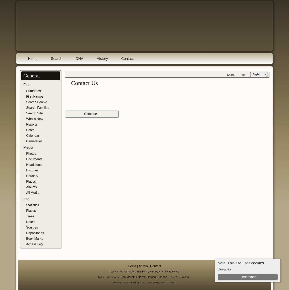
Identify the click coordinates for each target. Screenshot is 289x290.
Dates (30, 130)
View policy (225, 269)
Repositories (35, 233)
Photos (31, 153)
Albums (31, 187)
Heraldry (32, 176)
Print (243, 74)
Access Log (34, 244)
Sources (32, 227)
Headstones (34, 164)
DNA (79, 59)
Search (56, 59)
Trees (30, 216)
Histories (32, 170)
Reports (31, 124)
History (102, 59)
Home (33, 59)
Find (26, 85)
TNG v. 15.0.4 (170, 283)
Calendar (32, 135)
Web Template (118, 283)
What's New (34, 119)
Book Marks (34, 238)
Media (28, 147)
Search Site (34, 113)
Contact (127, 59)
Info (26, 199)
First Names (34, 96)
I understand (247, 277)
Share (230, 74)
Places (31, 181)
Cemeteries (34, 141)
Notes (30, 222)
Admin (143, 266)
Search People (36, 102)
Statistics (32, 205)
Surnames (33, 91)
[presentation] (95, 98)
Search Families (37, 107)
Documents (34, 159)
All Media (32, 192)
